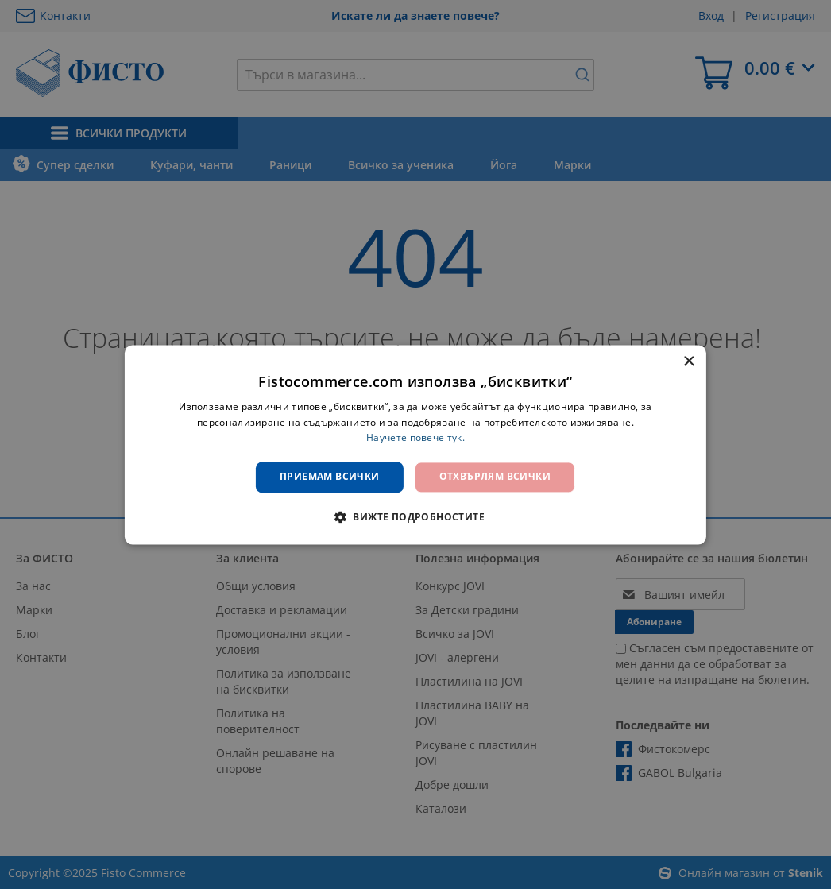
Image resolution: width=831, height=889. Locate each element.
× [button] (688, 362)
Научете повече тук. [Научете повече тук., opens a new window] (415, 438)
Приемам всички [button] (330, 477)
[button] (415, 516)
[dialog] (415, 444)
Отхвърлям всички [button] (495, 477)
